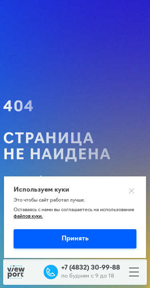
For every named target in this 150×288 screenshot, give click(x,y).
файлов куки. (28, 216)
